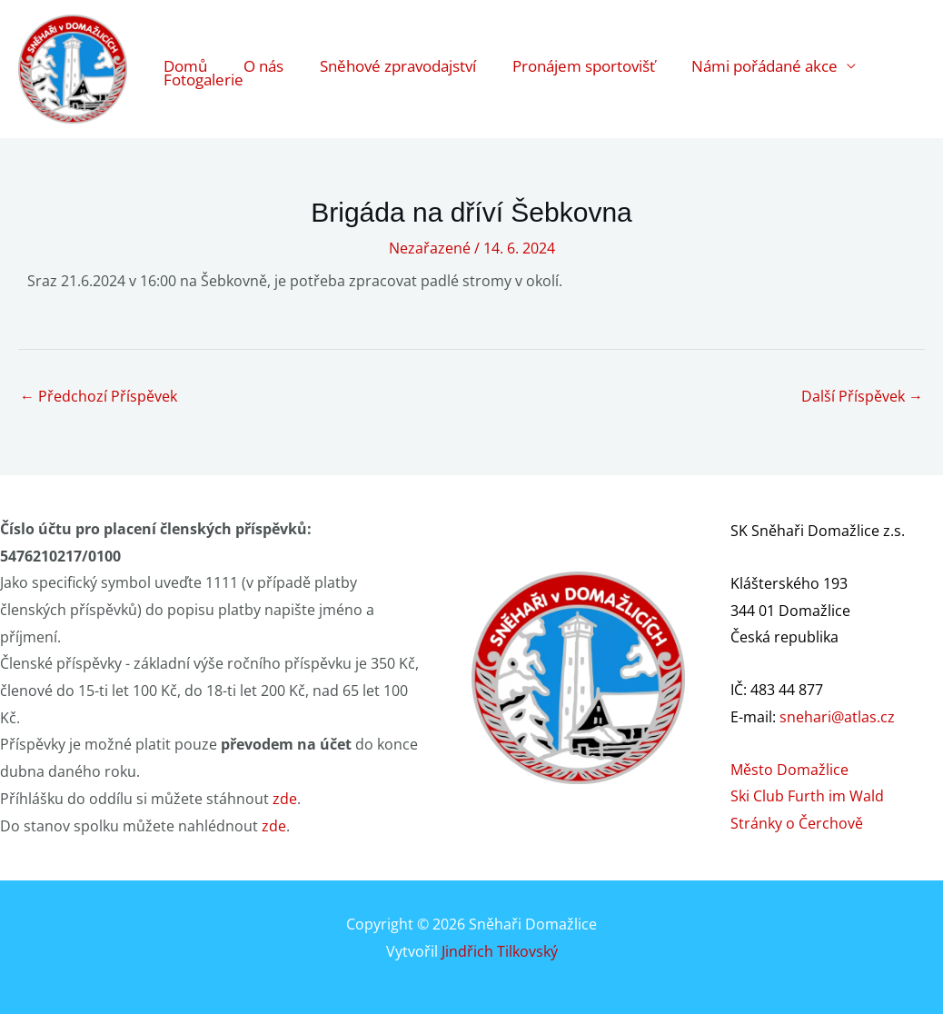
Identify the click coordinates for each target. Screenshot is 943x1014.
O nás (263, 50)
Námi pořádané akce (764, 50)
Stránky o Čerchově (796, 823)
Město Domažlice (789, 770)
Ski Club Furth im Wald (807, 796)
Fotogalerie (203, 91)
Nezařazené (430, 248)
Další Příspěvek (862, 396)
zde (285, 799)
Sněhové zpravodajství (398, 50)
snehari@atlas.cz (837, 717)
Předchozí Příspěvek (98, 396)
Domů (185, 50)
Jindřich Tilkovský (500, 951)
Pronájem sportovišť (583, 50)
